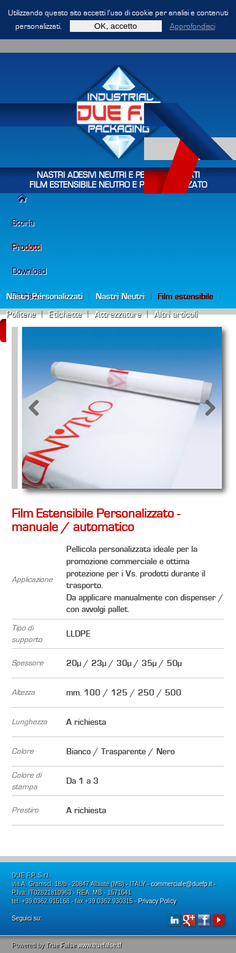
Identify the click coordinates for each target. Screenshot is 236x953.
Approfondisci (192, 26)
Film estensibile (185, 296)
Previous (40, 408)
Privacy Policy (158, 901)
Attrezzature (117, 314)
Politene (21, 314)
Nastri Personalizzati (44, 296)
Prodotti (26, 247)
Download (29, 271)
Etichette (65, 314)
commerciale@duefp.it (182, 884)
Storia (23, 223)
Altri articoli (175, 314)
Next (203, 408)
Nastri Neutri (120, 296)
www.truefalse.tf (99, 945)
